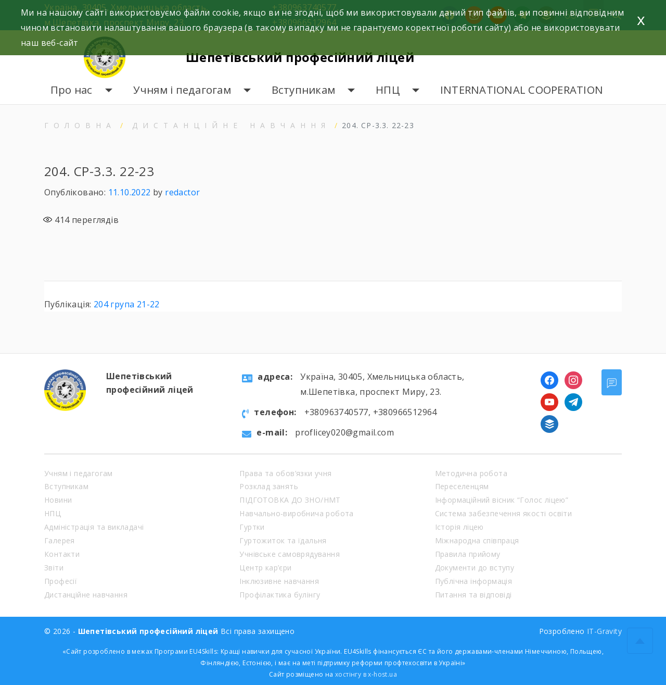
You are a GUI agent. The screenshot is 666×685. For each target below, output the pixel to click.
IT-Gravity (604, 631)
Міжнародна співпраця (477, 540)
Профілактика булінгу (279, 595)
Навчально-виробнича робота (296, 513)
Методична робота (471, 473)
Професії (60, 581)
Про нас (71, 90)
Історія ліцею (459, 527)
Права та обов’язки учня (285, 473)
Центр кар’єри (265, 567)
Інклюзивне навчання (279, 581)
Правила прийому (468, 554)
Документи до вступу (475, 567)
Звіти (53, 567)
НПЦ (388, 90)
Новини (58, 500)
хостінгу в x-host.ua (366, 674)
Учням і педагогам (182, 90)
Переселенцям (462, 486)
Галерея (59, 540)
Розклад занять (268, 486)
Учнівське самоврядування (289, 554)
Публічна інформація (474, 581)
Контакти (62, 554)
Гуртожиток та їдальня (282, 540)
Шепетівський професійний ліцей (303, 57)
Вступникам (304, 90)
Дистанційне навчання (231, 125)
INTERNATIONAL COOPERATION (521, 90)
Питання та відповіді (473, 595)
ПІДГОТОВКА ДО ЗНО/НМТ (289, 500)
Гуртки (251, 527)
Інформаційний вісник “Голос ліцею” (502, 500)
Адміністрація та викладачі (94, 527)
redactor (182, 192)
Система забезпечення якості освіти (503, 513)
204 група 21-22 (127, 304)
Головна (80, 125)
